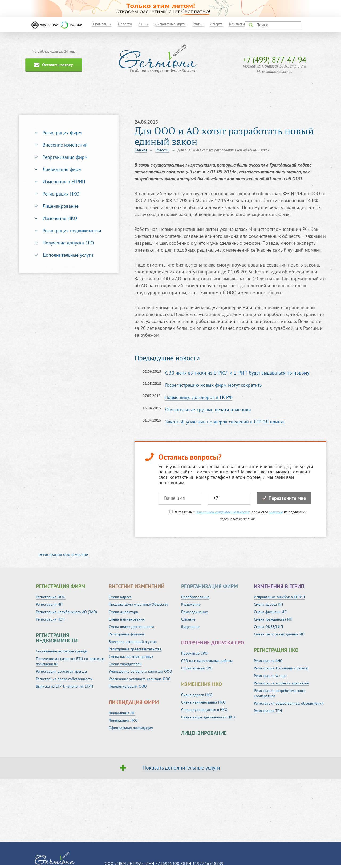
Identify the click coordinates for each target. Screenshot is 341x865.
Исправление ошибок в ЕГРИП (279, 596)
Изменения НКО (60, 218)
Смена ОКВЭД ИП (268, 626)
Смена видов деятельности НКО (208, 717)
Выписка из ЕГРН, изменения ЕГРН (64, 686)
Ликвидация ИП (122, 712)
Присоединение (194, 611)
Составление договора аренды (61, 651)
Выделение (190, 626)
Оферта (216, 24)
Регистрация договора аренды (61, 671)
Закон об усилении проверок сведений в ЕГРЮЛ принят (225, 422)
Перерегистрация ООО (128, 686)
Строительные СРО (197, 668)
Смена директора (123, 611)
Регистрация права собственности (64, 678)
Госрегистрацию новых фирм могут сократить (213, 385)
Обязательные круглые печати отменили (208, 409)
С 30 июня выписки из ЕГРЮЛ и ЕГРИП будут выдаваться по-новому (237, 373)
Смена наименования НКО (203, 702)
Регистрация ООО (51, 596)
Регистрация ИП (49, 604)
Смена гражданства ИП (273, 619)
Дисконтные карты (170, 24)
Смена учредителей (125, 664)
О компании (101, 24)
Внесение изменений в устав (133, 641)
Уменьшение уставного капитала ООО (140, 671)
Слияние (188, 619)
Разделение (191, 604)
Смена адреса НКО (197, 694)
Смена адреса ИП (268, 604)
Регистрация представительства (135, 649)
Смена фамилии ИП (270, 611)
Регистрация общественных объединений (289, 703)
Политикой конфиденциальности (223, 512)
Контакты (237, 24)
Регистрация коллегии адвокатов (281, 683)
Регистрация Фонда (270, 675)
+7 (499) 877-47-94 (274, 59)
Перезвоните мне (284, 498)
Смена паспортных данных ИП (279, 634)
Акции (143, 24)
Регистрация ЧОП (50, 619)
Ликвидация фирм (62, 169)
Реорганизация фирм (65, 157)
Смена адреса (120, 596)
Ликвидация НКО (123, 720)
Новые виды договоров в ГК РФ (199, 397)
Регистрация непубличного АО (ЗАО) (66, 611)
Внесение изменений (65, 145)
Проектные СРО (194, 653)
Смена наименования (127, 619)
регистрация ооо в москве (63, 554)
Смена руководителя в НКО (204, 709)
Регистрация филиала (127, 634)
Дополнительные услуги (68, 255)
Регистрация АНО (268, 660)
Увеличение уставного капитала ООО (140, 678)
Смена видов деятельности (131, 626)
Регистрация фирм (62, 133)
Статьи (198, 24)
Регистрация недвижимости (72, 230)
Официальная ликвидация (131, 727)
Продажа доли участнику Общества (138, 604)
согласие (276, 512)
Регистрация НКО (61, 194)
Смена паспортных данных (131, 656)
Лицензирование (61, 206)
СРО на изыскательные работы (207, 660)
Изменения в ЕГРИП (64, 181)
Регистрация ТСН (268, 710)
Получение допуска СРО (68, 243)
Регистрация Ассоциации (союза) (281, 668)
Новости (125, 24)
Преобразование (195, 596)
